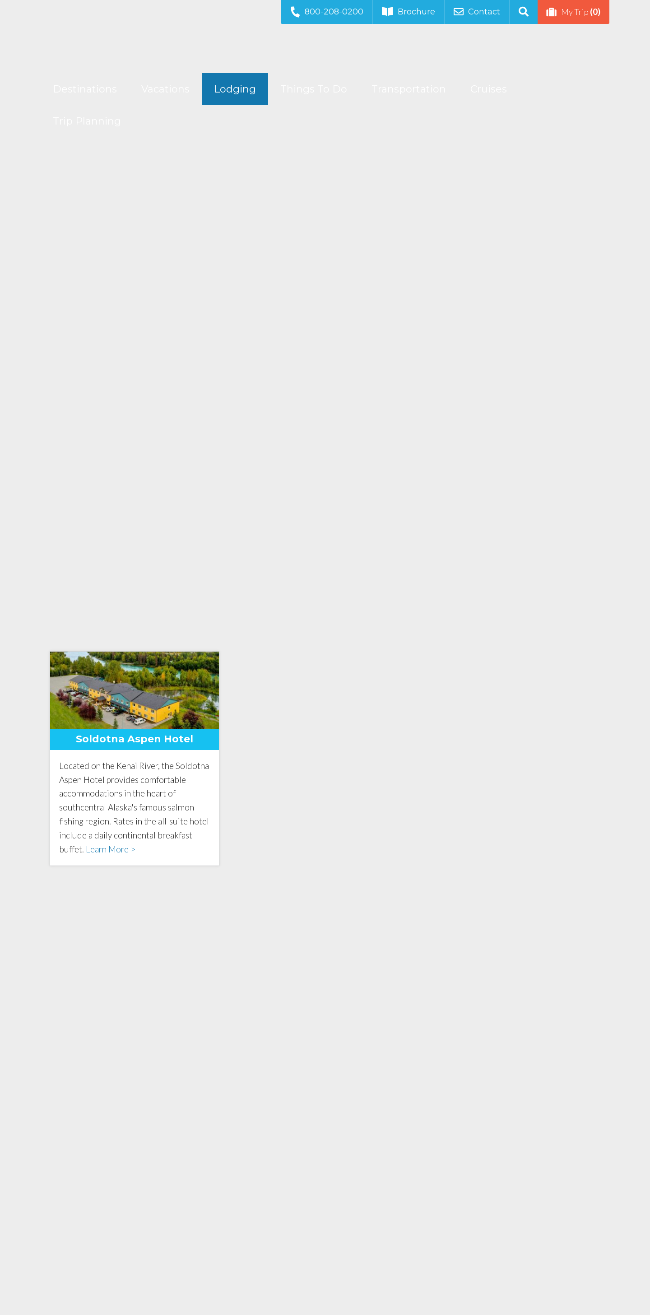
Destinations (85, 89)
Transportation (408, 89)
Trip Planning (87, 121)
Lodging (235, 89)
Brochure (408, 12)
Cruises (488, 89)
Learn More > (110, 849)
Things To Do (313, 89)
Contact (477, 12)
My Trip (573, 11)
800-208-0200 (326, 11)
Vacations (165, 89)
